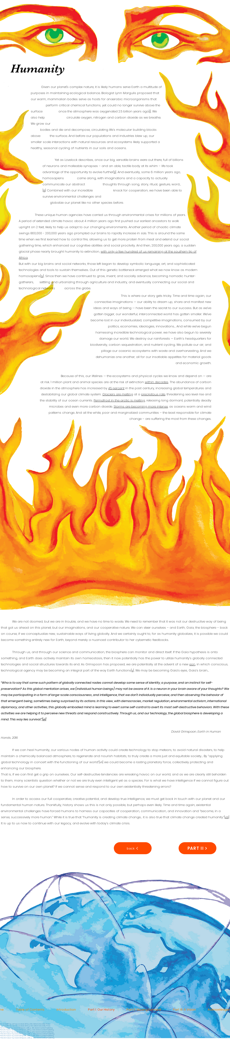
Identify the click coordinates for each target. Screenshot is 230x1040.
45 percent (116, 388)
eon (192, 664)
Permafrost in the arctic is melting (119, 400)
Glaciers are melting (117, 394)
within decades (156, 382)
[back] (133, 848)
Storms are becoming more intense (141, 406)
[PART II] (197, 848)
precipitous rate (153, 394)
